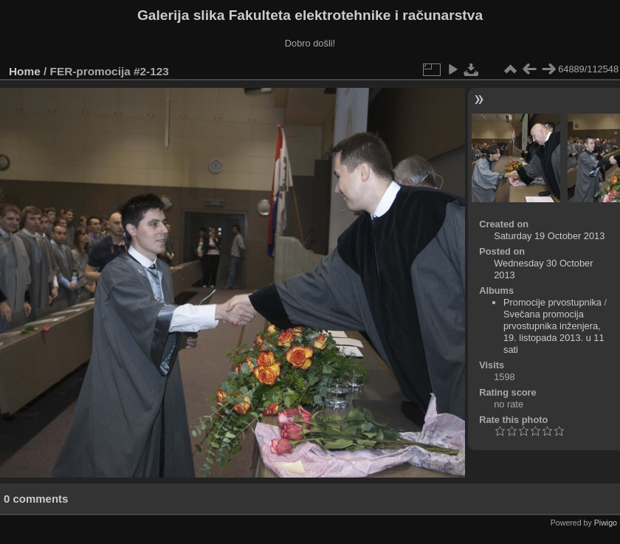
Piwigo (605, 522)
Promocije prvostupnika (552, 302)
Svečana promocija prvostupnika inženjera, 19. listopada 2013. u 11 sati (553, 332)
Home (25, 71)
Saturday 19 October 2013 (549, 235)
